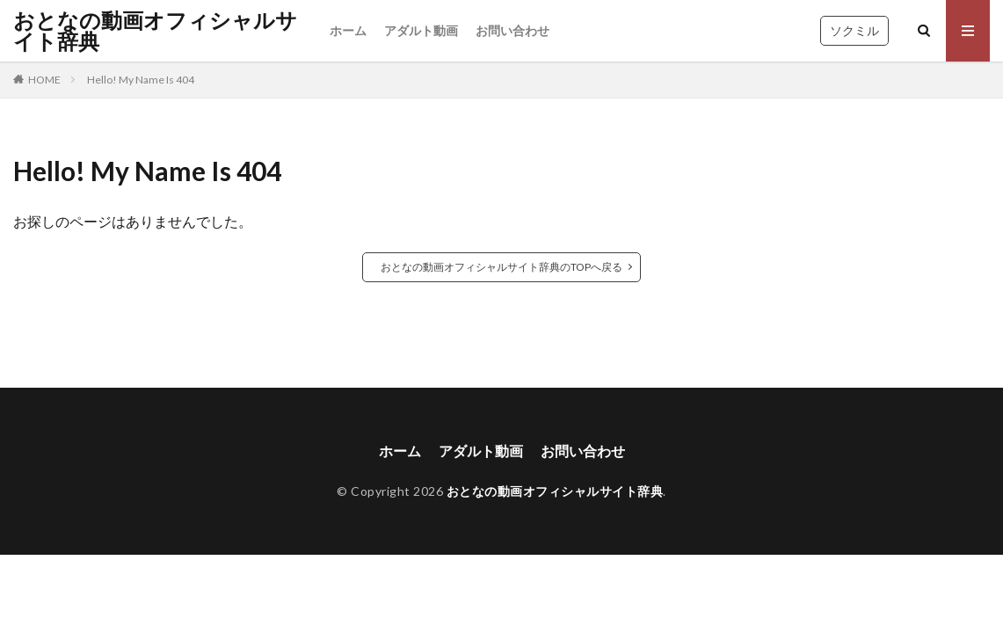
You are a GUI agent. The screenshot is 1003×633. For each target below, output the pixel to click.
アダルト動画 (421, 30)
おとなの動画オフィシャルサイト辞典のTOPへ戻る (501, 266)
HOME (44, 79)
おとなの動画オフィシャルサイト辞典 (155, 31)
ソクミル (854, 30)
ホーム (348, 30)
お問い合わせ (512, 30)
